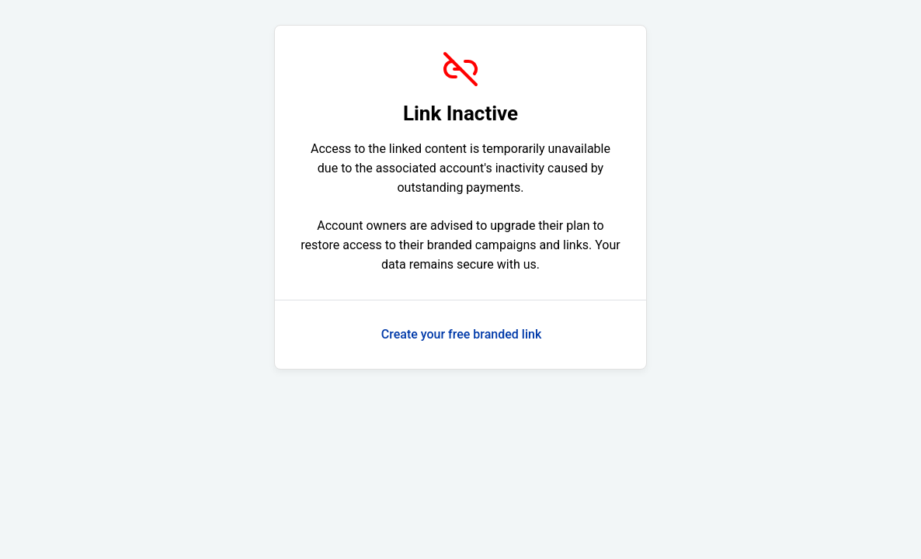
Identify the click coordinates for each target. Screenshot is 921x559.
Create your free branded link (461, 334)
